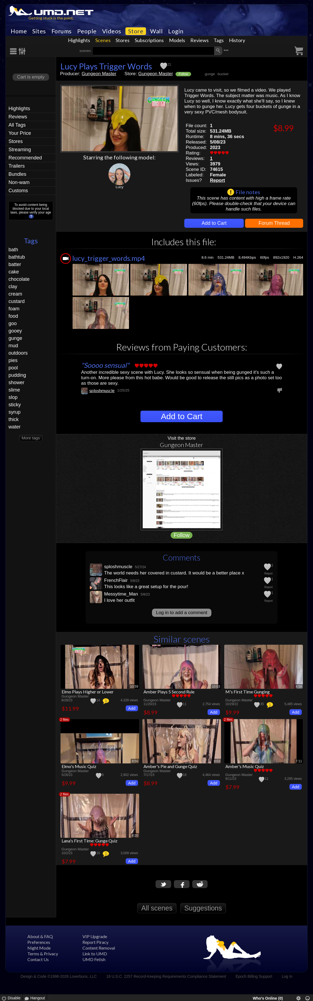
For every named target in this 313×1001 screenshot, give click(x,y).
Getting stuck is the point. (51, 18)
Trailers (16, 166)
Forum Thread (274, 223)
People (87, 31)
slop (13, 397)
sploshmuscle (101, 390)
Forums (61, 31)
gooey (15, 331)
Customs (18, 190)
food (13, 316)
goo (12, 323)
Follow (183, 74)
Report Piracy (95, 942)
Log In (287, 976)
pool (13, 367)
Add (132, 708)
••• (226, 50)
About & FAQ (40, 936)
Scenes (103, 40)
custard (16, 301)
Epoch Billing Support (254, 976)
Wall (156, 31)
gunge (15, 338)
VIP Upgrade (94, 936)
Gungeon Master (99, 73)
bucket (222, 74)
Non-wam (19, 182)
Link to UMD (94, 953)
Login (175, 31)
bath (13, 249)
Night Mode (39, 947)
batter (14, 264)
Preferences (38, 942)
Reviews (199, 40)
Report (217, 180)
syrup (14, 412)
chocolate (19, 279)
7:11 (299, 761)
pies (13, 360)
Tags (219, 40)
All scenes (157, 908)
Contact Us (38, 959)
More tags (31, 438)
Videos (111, 31)
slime (14, 390)
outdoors (18, 353)
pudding (17, 375)
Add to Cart (214, 223)
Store (135, 31)
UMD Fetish (93, 959)
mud (13, 345)
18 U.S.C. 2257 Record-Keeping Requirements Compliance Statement (166, 976)
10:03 (216, 686)
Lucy (119, 187)
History (237, 40)
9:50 (135, 761)
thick (13, 419)
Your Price (19, 133)
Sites (39, 31)
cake (13, 272)
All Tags (17, 125)
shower (16, 382)
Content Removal (98, 947)
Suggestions (203, 908)
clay (12, 286)
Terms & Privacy (42, 953)
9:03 (217, 761)
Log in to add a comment (181, 612)
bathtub (16, 257)
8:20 (135, 835)
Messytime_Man (121, 594)
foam (13, 308)
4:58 (299, 686)
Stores (123, 40)
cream (15, 294)
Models (177, 40)
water (14, 427)
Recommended (25, 157)
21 (169, 64)
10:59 (134, 686)
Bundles (17, 174)
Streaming (19, 149)
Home (19, 31)
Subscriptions (149, 40)
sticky (14, 404)
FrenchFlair (116, 580)
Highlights (79, 40)
